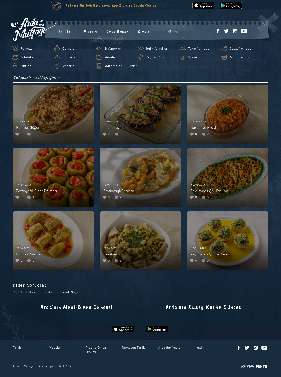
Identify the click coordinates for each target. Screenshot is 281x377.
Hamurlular (70, 57)
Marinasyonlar (241, 57)
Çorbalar (69, 48)
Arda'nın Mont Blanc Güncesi (77, 307)
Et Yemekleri (113, 48)
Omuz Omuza (118, 31)
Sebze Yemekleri (242, 48)
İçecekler (69, 66)
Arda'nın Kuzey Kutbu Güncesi (204, 307)
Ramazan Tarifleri (134, 347)
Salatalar (27, 57)
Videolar (91, 31)
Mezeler (110, 57)
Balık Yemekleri (157, 48)
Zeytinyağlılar (156, 57)
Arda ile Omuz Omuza (96, 349)
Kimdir (144, 31)
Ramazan (27, 48)
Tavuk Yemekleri (200, 48)
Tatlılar (26, 66)
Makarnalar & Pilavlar (120, 66)
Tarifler (65, 31)
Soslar (192, 57)
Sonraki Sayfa (69, 292)
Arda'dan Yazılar (170, 347)
